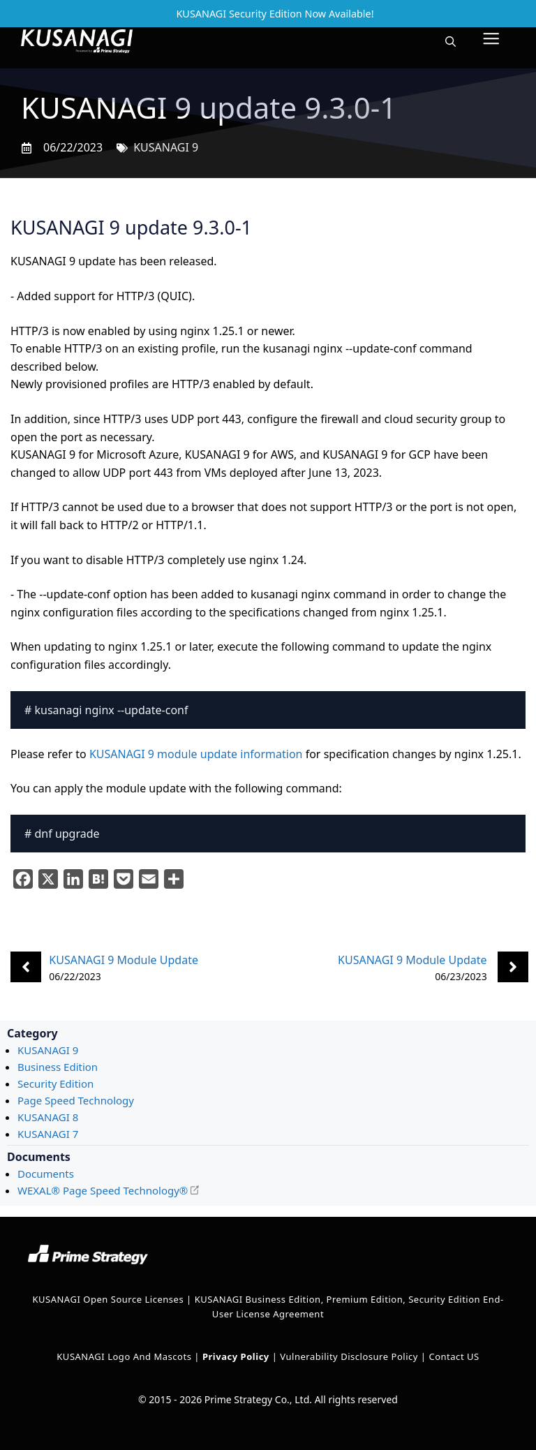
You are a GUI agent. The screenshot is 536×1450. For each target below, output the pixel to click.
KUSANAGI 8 (47, 1117)
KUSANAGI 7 (47, 1134)
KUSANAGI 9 (165, 147)
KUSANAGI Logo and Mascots (125, 1356)
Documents (45, 1174)
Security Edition (55, 1083)
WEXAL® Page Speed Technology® (102, 1190)
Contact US (454, 1356)
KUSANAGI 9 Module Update (123, 960)
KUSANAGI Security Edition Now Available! (274, 13)
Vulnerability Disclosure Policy (349, 1356)
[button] (450, 41)
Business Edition (57, 1067)
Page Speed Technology (75, 1100)
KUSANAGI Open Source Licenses (108, 1299)
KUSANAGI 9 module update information (196, 754)
